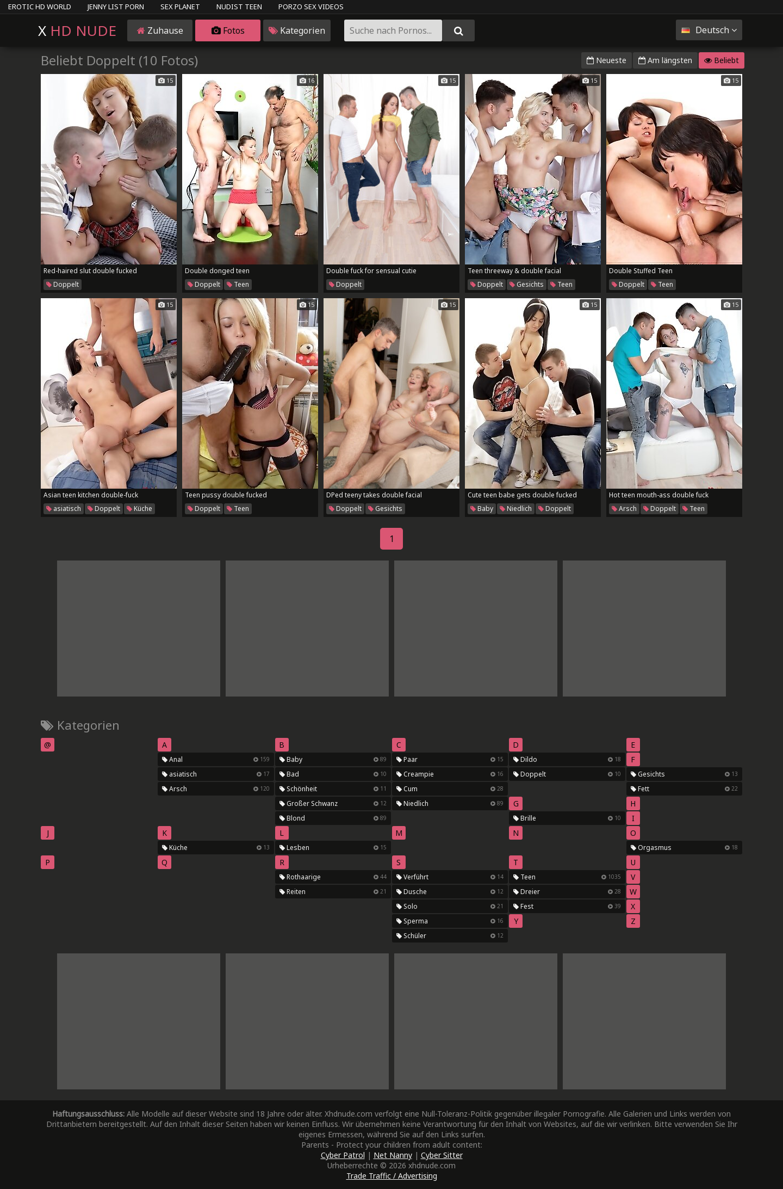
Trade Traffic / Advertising (391, 1175)
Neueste (606, 60)
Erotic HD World (39, 6)
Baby (481, 508)
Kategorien (297, 30)
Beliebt (721, 60)
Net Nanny (393, 1155)
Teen (238, 284)
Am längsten (665, 60)
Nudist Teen (239, 6)
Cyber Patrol (343, 1155)
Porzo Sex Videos (311, 6)
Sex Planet (180, 6)
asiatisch (63, 508)
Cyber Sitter (442, 1155)
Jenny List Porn (116, 6)
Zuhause (160, 30)
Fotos (228, 30)
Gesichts (526, 284)
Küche (139, 508)
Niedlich (516, 508)
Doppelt (62, 284)
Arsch (624, 508)
